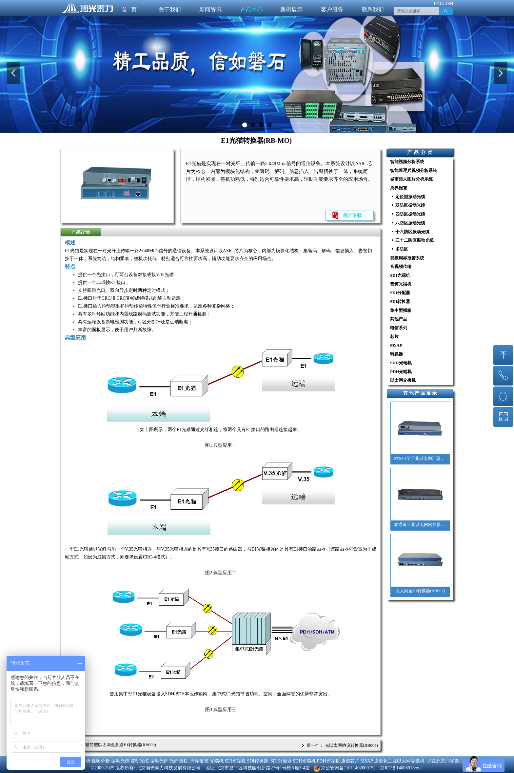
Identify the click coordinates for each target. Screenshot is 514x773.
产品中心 (251, 10)
